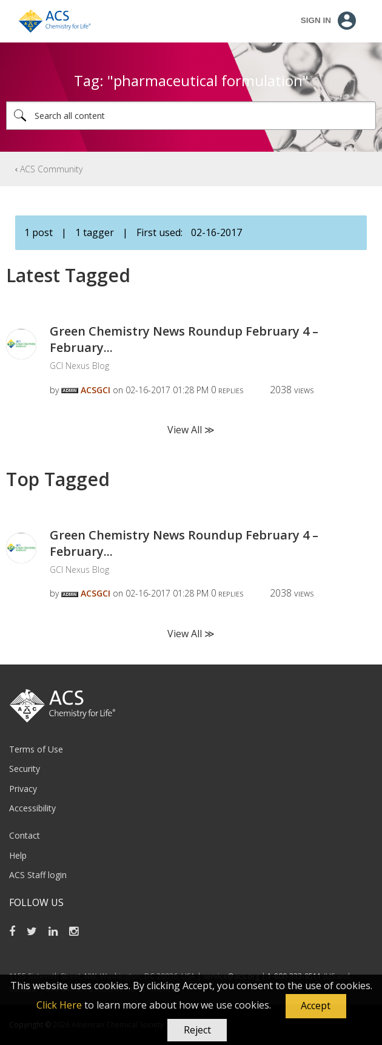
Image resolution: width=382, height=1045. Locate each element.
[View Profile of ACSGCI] (95, 390)
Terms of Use (36, 749)
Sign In (316, 20)
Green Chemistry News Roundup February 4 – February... (184, 339)
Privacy (23, 788)
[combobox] (191, 115)
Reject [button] (197, 1030)
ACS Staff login (38, 875)
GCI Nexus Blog (79, 365)
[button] (316, 1006)
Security (24, 768)
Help (18, 855)
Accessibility (32, 808)
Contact (24, 835)
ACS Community (51, 169)
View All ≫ (191, 429)
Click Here (59, 1005)
